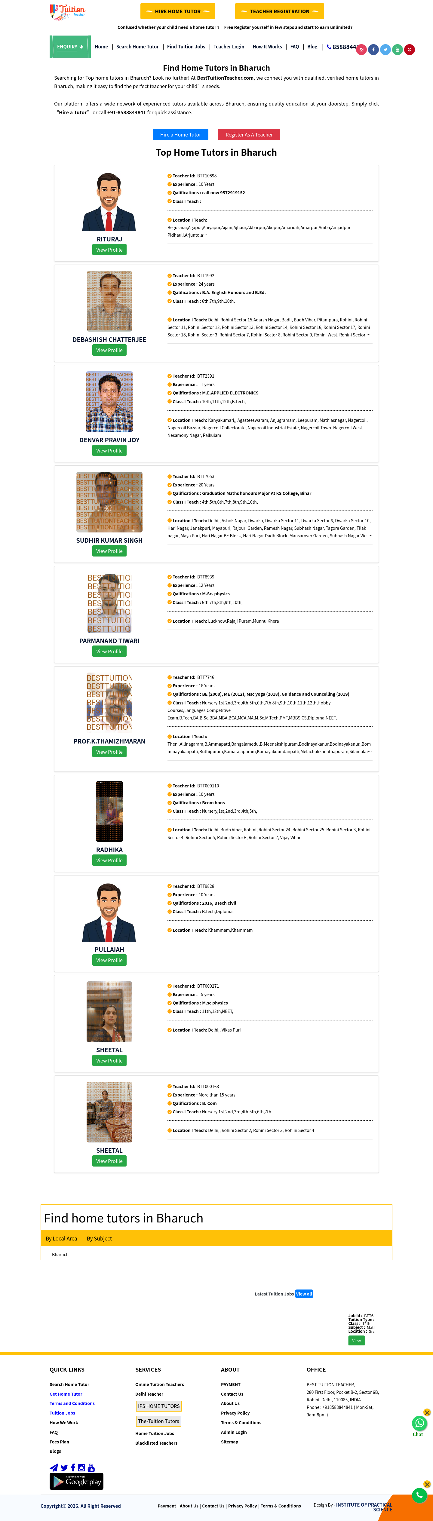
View (369, 1340)
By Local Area (61, 1238)
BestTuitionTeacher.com (225, 77)
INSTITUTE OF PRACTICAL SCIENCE (364, 1507)
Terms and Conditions (72, 1403)
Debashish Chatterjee (109, 339)
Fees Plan (59, 1442)
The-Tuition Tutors (158, 1420)
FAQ (292, 46)
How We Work (64, 1422)
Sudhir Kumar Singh (109, 540)
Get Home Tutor (66, 1394)
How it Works (265, 46)
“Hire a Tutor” (72, 112)
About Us (230, 1403)
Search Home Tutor (135, 46)
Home (101, 46)
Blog (310, 46)
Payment (167, 1506)
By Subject (99, 1238)
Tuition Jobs (62, 1413)
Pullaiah (109, 949)
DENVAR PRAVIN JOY (109, 439)
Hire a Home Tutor (180, 134)
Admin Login (234, 1432)
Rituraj (109, 239)
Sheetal (109, 1049)
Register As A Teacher (249, 134)
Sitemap (229, 1442)
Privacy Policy (235, 1413)
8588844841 (343, 47)
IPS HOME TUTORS (159, 1405)
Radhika (109, 849)
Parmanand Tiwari (109, 640)
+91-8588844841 (126, 112)
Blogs (55, 1451)
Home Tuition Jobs (154, 1433)
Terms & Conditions (241, 1422)
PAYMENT (231, 1384)
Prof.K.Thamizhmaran (110, 741)
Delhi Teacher (149, 1394)
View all (304, 1294)
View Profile (109, 249)
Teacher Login (226, 46)
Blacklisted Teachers (156, 1443)
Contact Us (232, 1394)
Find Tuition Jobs (184, 46)
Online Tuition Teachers (159, 1384)
